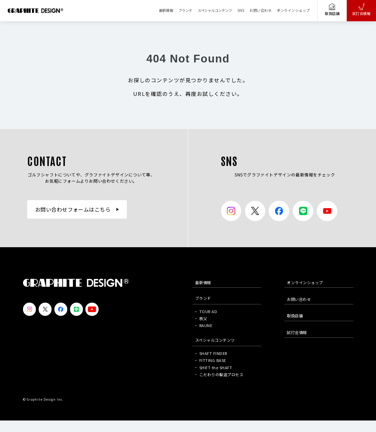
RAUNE (205, 325)
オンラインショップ (293, 10)
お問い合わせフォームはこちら (73, 209)
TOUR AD (208, 311)
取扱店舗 (332, 9)
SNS (240, 10)
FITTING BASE (212, 360)
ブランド (185, 10)
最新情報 (166, 10)
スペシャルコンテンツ (215, 10)
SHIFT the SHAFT (215, 367)
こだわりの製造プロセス (221, 374)
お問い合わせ (260, 10)
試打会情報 (361, 9)
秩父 (203, 318)
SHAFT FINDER (213, 353)
